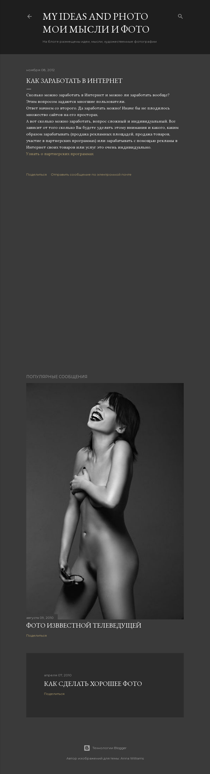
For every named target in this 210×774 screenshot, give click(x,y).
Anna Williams (132, 758)
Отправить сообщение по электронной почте (91, 174)
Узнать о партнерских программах (60, 153)
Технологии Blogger (105, 748)
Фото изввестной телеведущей (83, 625)
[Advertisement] (105, 230)
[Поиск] (180, 15)
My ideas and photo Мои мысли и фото (96, 23)
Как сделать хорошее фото (93, 683)
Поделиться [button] (36, 174)
